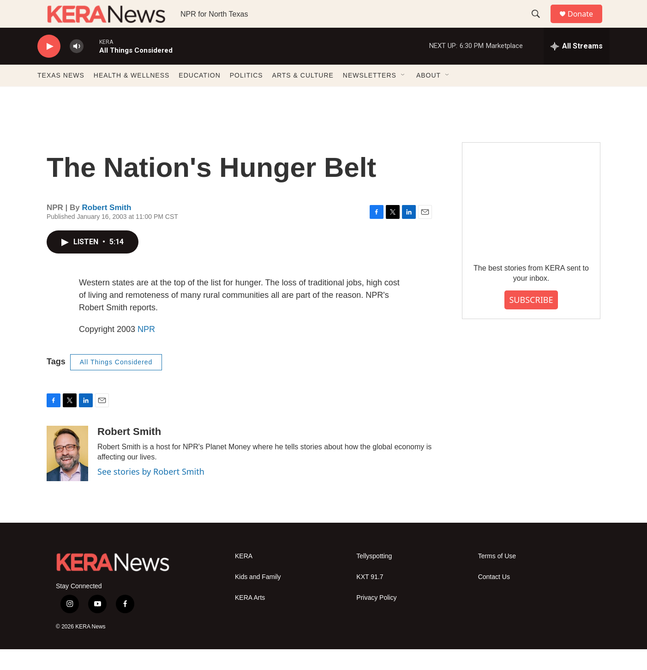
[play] (49, 67)
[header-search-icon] (540, 24)
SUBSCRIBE (531, 320)
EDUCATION (199, 96)
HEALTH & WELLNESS (132, 96)
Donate (586, 24)
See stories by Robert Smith (150, 492)
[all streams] (577, 66)
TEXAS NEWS (60, 96)
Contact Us (494, 597)
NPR (146, 350)
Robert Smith (107, 228)
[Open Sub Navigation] (403, 96)
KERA (243, 576)
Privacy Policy (376, 618)
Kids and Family (258, 597)
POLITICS (246, 96)
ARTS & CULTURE (303, 96)
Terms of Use (497, 576)
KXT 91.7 (369, 597)
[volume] (76, 67)
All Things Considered (116, 382)
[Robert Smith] (67, 474)
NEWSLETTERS (369, 96)
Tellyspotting (374, 576)
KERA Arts (250, 618)
